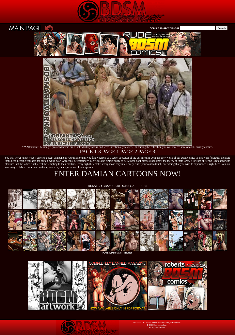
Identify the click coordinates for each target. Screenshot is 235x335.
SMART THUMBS (125, 253)
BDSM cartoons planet (158, 325)
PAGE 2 (128, 151)
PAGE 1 (110, 151)
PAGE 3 (146, 151)
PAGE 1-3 (90, 151)
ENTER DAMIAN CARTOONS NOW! (117, 173)
